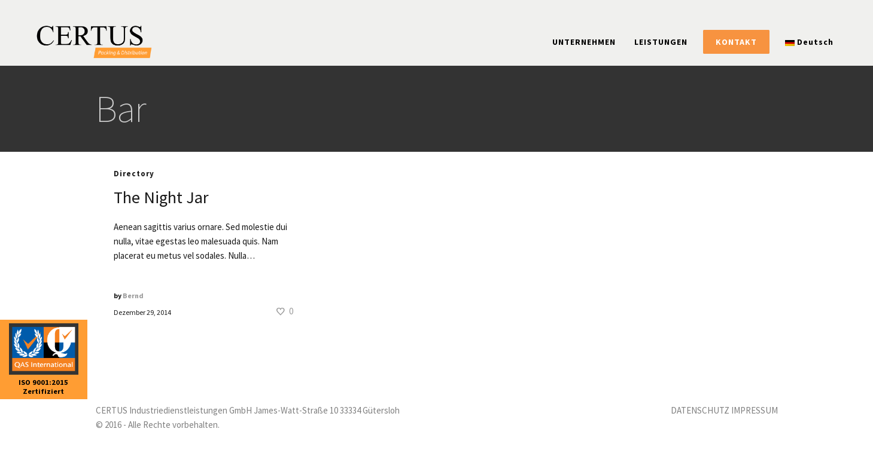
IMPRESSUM (754, 410)
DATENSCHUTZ (700, 410)
